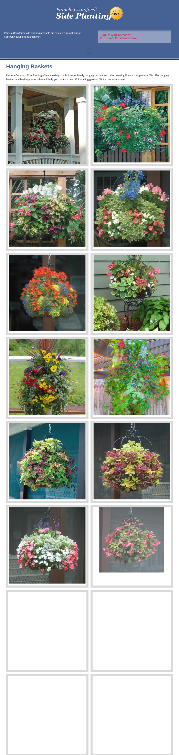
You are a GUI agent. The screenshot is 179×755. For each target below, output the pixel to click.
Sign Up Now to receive (115, 35)
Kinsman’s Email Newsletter (119, 38)
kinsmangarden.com (29, 36)
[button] (89, 51)
